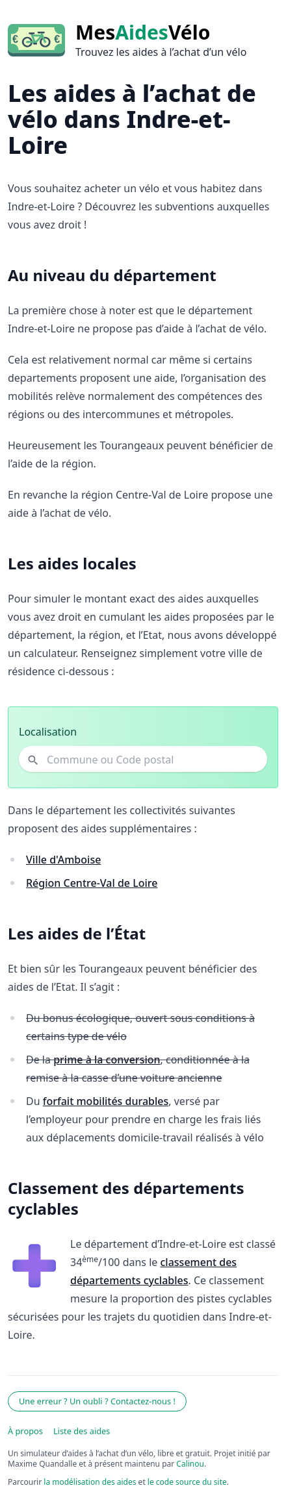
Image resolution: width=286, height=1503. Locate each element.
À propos (25, 1431)
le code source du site (187, 1481)
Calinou (190, 1463)
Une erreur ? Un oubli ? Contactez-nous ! (97, 1401)
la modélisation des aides (90, 1481)
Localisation (48, 732)
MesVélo (142, 32)
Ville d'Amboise (63, 859)
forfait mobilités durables (106, 1101)
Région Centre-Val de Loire (91, 883)
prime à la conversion (106, 1059)
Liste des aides (81, 1431)
